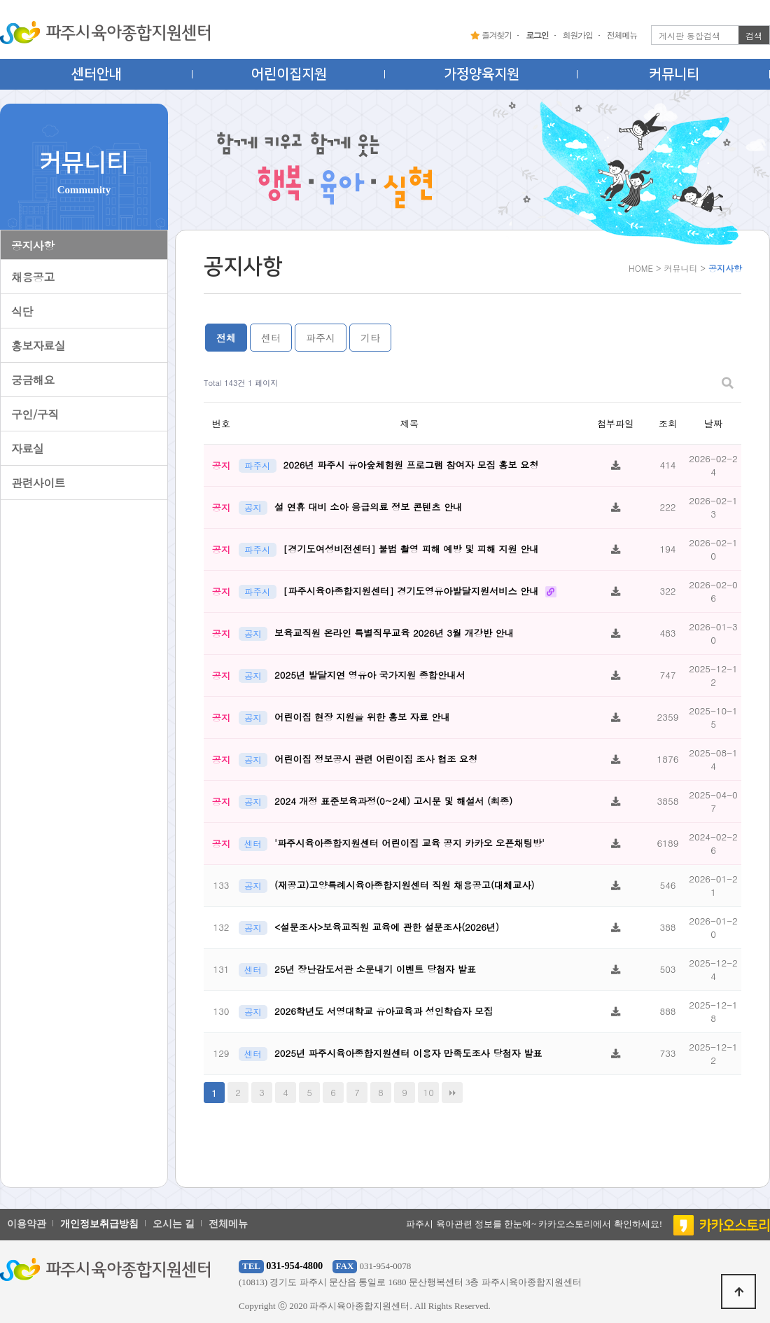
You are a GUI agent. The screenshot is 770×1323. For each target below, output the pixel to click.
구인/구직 (35, 414)
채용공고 (33, 277)
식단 (22, 311)
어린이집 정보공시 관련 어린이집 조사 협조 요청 (375, 759)
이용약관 (26, 1224)
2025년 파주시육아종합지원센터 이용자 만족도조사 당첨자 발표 (408, 1053)
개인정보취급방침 (99, 1224)
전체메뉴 (622, 35)
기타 (370, 338)
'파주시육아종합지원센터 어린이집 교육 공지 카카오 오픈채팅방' (409, 843)
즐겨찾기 (491, 35)
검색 (754, 35)
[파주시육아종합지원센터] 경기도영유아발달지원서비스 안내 (413, 590)
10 (429, 1092)
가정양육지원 (481, 74)
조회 (668, 423)
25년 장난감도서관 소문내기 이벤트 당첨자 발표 (375, 969)
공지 (253, 507)
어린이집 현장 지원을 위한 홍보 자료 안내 (362, 716)
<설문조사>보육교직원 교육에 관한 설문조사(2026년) (386, 927)
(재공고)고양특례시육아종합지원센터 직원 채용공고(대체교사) (404, 885)
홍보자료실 (38, 346)
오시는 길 (174, 1224)
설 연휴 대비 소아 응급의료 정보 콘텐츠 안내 (368, 506)
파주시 (320, 338)
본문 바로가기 (0, 0)
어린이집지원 (289, 74)
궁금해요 (33, 380)
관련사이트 (38, 483)
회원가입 (578, 35)
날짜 (713, 423)
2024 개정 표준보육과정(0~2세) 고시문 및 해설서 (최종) (393, 801)
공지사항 (33, 245)
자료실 (27, 449)
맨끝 (452, 1092)
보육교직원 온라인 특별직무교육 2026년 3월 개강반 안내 (394, 632)
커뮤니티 (674, 74)
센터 (271, 338)
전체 (226, 338)
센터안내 (96, 74)
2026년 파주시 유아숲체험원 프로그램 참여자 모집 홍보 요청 (411, 464)
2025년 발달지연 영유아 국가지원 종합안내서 (369, 674)
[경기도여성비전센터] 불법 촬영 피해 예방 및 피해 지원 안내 (411, 548)
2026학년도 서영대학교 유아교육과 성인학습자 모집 (383, 1011)
